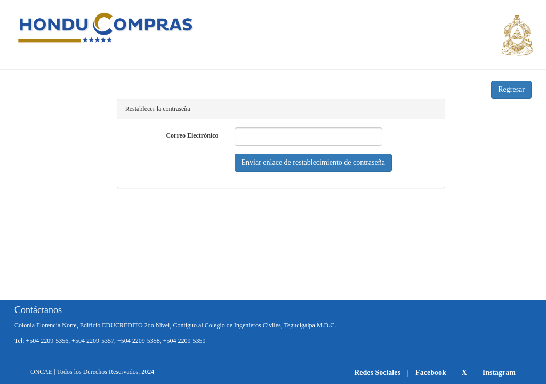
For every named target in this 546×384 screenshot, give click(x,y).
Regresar (511, 89)
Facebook (431, 373)
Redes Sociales (377, 373)
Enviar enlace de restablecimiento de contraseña (313, 162)
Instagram (499, 373)
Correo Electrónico (192, 135)
